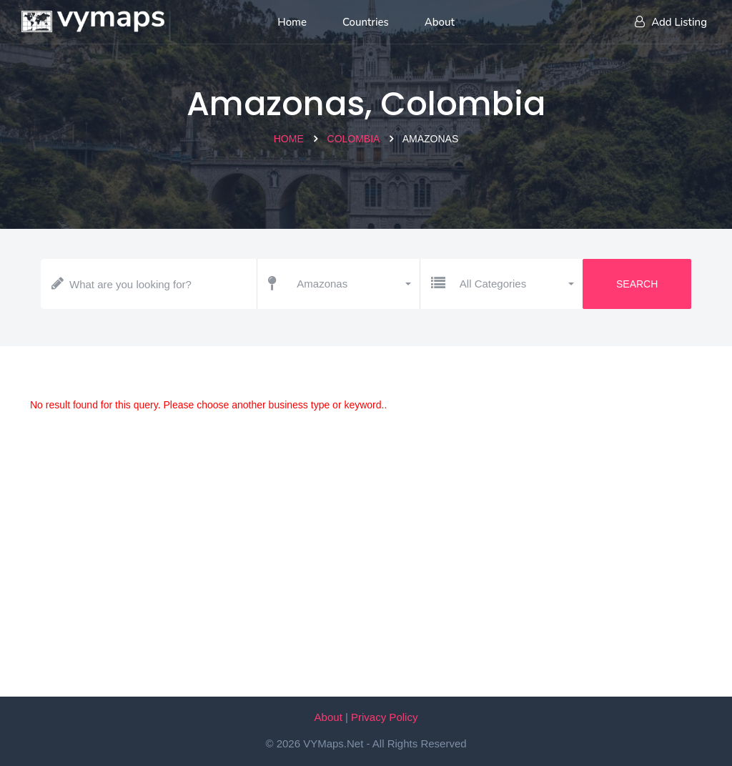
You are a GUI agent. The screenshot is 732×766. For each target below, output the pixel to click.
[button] (353, 284)
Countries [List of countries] (365, 22)
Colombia (353, 138)
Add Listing (671, 22)
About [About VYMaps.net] (328, 717)
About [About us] (440, 22)
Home (289, 138)
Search (637, 284)
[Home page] (93, 18)
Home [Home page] (292, 22)
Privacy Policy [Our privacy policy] (384, 717)
